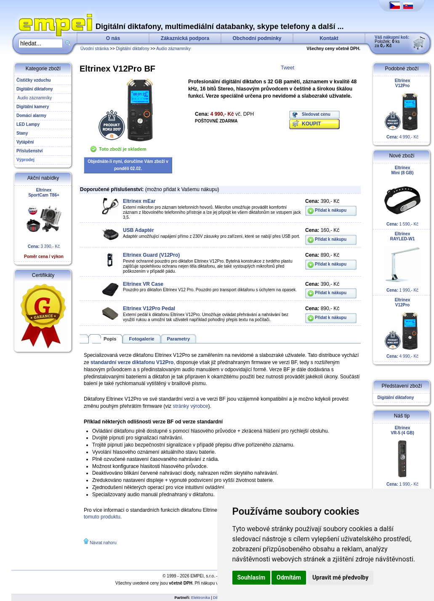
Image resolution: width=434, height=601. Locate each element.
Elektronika (200, 598)
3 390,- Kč (44, 223)
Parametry (178, 338)
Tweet (287, 68)
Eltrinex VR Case (143, 284)
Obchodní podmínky (257, 38)
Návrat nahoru (103, 542)
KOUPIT (311, 124)
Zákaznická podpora (185, 38)
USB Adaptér (138, 230)
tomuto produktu (102, 517)
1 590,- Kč (402, 195)
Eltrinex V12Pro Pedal (149, 308)
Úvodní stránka (94, 48)
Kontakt (329, 38)
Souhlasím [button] (251, 577)
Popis (110, 338)
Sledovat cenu (316, 114)
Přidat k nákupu (330, 210)
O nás (113, 38)
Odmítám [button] (289, 577)
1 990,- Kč (402, 262)
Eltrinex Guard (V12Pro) (151, 255)
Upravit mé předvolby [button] (340, 577)
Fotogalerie (141, 338)
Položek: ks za (392, 41)
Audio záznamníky (173, 48)
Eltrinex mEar (139, 201)
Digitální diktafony (132, 48)
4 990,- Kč (402, 108)
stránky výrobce (190, 406)
